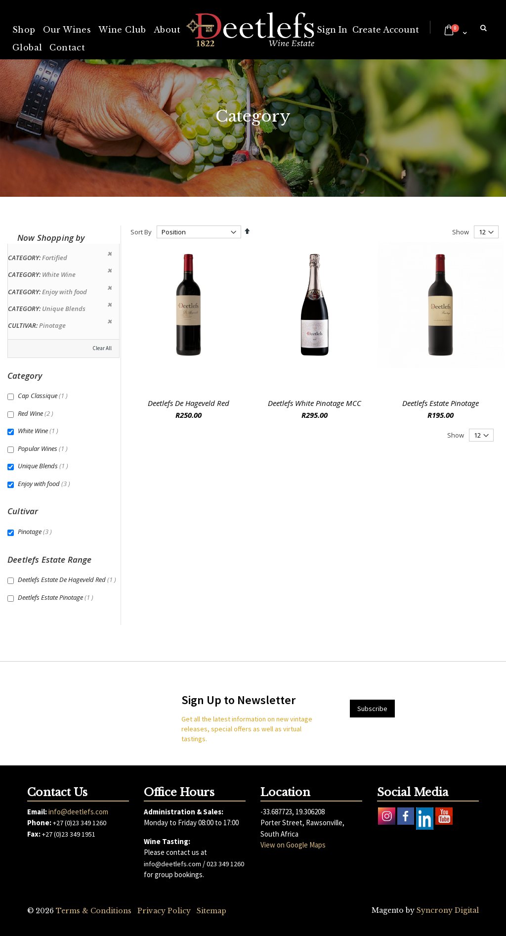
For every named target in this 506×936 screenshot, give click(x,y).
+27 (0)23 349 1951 (68, 834)
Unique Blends (44, 465)
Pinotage (36, 531)
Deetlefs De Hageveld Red (188, 403)
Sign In (332, 30)
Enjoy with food (45, 483)
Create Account (385, 30)
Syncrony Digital (448, 910)
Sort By (141, 231)
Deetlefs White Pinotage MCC (314, 403)
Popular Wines (44, 448)
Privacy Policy (164, 910)
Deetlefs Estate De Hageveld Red (68, 579)
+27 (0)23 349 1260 (79, 822)
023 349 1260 (225, 863)
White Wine (39, 430)
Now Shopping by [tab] (51, 237)
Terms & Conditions (93, 910)
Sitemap (211, 910)
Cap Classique (44, 395)
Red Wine (37, 413)
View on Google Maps (293, 844)
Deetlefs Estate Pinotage (440, 403)
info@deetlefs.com (78, 811)
